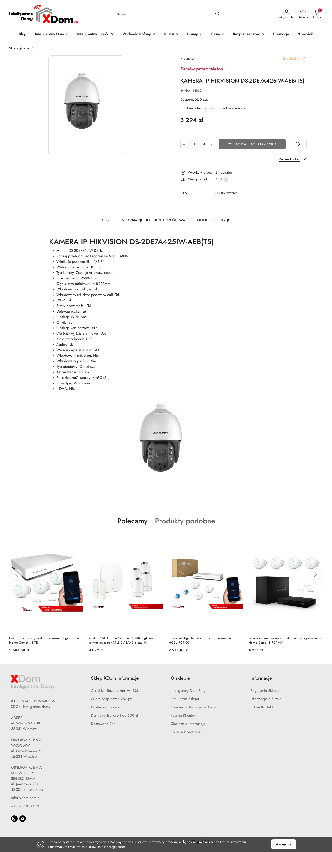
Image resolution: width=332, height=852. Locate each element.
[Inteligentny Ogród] (95, 34)
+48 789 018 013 (25, 806)
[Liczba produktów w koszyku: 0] (317, 14)
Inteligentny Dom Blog (188, 690)
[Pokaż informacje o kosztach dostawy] (226, 179)
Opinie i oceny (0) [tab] (214, 220)
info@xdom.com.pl (25, 797)
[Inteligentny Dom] (52, 34)
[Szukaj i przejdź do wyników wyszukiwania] (217, 14)
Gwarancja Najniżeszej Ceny (193, 707)
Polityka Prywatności (187, 732)
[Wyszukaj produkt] (168, 14)
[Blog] (22, 34)
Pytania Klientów (184, 715)
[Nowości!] (305, 34)
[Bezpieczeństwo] (249, 34)
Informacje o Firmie (265, 698)
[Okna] (217, 34)
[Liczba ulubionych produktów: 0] (303, 14)
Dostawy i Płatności (106, 707)
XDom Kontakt (261, 707)
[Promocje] (281, 34)
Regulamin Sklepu (185, 698)
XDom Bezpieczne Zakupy (111, 698)
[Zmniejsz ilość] (184, 144)
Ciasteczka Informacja (188, 723)
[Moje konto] (287, 14)
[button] (86, 105)
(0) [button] (305, 58)
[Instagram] (14, 818)
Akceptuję (283, 844)
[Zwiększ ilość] (204, 144)
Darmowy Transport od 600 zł (114, 715)
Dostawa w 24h (103, 723)
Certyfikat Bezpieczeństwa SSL (115, 690)
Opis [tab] (104, 220)
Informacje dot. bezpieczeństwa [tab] (153, 220)
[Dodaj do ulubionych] (298, 144)
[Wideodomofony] (139, 34)
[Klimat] (171, 34)
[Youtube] (22, 818)
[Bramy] (194, 34)
